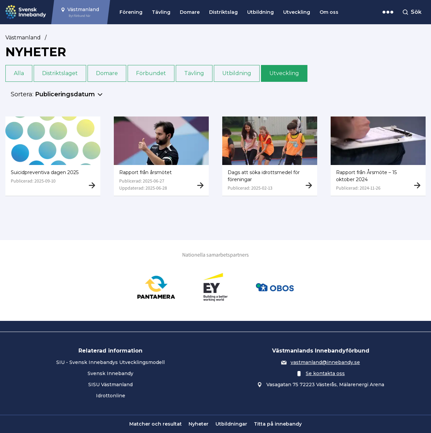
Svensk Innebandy (110, 373)
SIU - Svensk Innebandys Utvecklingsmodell (110, 362)
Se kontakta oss (325, 373)
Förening (131, 12)
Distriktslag (223, 12)
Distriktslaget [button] (60, 73)
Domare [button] (107, 73)
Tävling (161, 12)
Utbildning (260, 12)
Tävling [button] (194, 73)
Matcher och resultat (155, 424)
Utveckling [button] (284, 73)
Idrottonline (110, 396)
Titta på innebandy (278, 424)
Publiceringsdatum (65, 94)
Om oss (329, 12)
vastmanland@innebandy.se (325, 362)
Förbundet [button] (151, 73)
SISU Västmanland (110, 384)
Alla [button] (19, 73)
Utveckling (296, 12)
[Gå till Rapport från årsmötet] (161, 156)
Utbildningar (231, 424)
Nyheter (198, 424)
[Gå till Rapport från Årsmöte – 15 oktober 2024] (378, 156)
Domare (190, 12)
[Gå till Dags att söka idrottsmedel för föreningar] (269, 156)
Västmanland (23, 37)
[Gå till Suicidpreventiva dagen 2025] (52, 156)
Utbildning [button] (236, 73)
